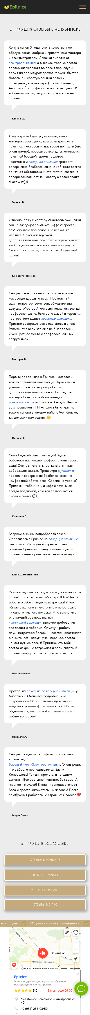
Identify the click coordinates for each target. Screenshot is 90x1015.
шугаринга (66, 470)
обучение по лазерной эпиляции (51, 691)
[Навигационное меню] (82, 7)
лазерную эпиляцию (34, 225)
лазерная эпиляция (43, 162)
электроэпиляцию (22, 63)
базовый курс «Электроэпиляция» (34, 764)
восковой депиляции (26, 622)
